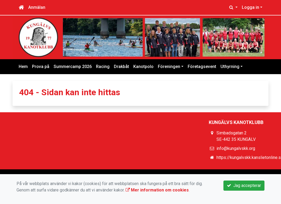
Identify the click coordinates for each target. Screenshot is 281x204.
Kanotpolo (143, 66)
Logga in (250, 7)
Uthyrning (229, 66)
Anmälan (36, 7)
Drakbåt (121, 66)
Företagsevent (202, 66)
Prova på (40, 66)
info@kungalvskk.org (235, 148)
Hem (23, 66)
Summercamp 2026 (73, 66)
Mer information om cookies (157, 190)
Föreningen (169, 66)
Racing (103, 66)
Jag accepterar (244, 185)
